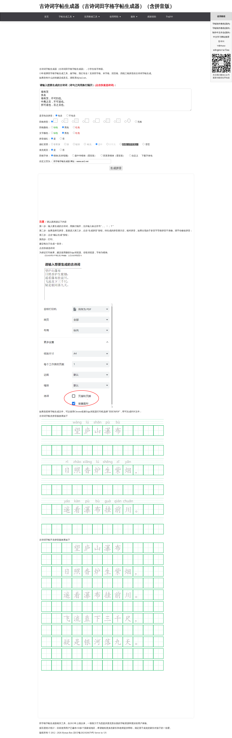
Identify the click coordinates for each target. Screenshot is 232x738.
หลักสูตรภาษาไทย (221, 50)
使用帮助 (114, 17)
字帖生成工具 (65, 17)
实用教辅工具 (90, 17)
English (169, 16)
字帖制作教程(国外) (221, 28)
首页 (46, 17)
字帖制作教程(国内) (221, 24)
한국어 (221, 41)
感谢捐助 (151, 17)
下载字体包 (147, 156)
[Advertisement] (116, 45)
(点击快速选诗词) (104, 85)
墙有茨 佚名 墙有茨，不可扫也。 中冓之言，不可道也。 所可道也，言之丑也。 (115, 100)
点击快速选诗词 (47, 248)
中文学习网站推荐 (221, 37)
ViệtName (221, 46)
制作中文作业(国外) (221, 32)
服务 (133, 17)
